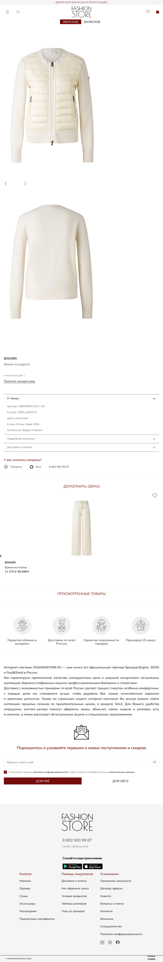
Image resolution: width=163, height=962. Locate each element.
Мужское (92, 22)
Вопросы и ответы (112, 903)
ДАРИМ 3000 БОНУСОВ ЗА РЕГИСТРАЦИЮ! (82, 2)
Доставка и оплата (19, 447)
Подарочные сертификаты (37, 919)
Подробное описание (21, 438)
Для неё (42, 781)
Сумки (23, 896)
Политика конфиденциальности (121, 934)
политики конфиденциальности (50, 772)
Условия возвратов (74, 896)
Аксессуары (27, 903)
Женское (70, 22)
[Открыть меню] (7, 11)
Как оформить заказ (75, 888)
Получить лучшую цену (20, 381)
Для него (120, 781)
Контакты (106, 911)
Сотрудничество (111, 926)
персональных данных (121, 772)
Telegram (13, 467)
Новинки (25, 881)
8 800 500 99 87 (59, 466)
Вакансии (106, 919)
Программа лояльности (115, 881)
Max (35, 467)
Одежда (24, 888)
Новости (105, 896)
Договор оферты (111, 888)
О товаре (13, 398)
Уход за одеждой (73, 911)
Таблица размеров (74, 903)
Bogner (10, 358)
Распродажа (27, 911)
